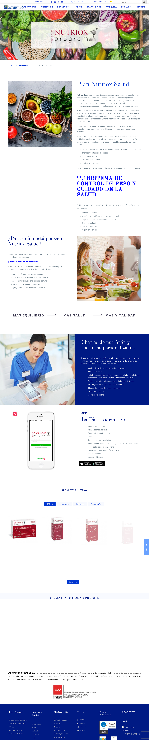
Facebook (81, 720)
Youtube (80, 730)
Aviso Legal (57, 723)
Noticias (141, 7)
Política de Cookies (59, 730)
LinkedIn (81, 723)
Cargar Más (73, 582)
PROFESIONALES (100, 2)
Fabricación (47, 7)
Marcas (78, 7)
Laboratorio (29, 7)
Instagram (81, 727)
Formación (126, 7)
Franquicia (111, 7)
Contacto (39, 2)
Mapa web (57, 727)
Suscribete (132, 734)
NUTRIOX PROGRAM (19, 65)
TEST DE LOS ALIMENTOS (47, 65)
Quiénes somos (36, 724)
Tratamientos (94, 7)
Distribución (63, 7)
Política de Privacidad (60, 720)
